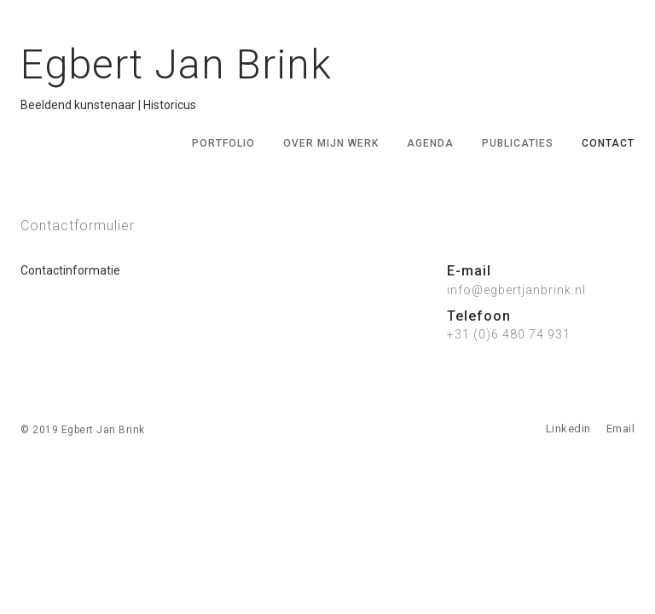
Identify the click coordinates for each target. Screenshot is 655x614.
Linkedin (568, 428)
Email (620, 428)
